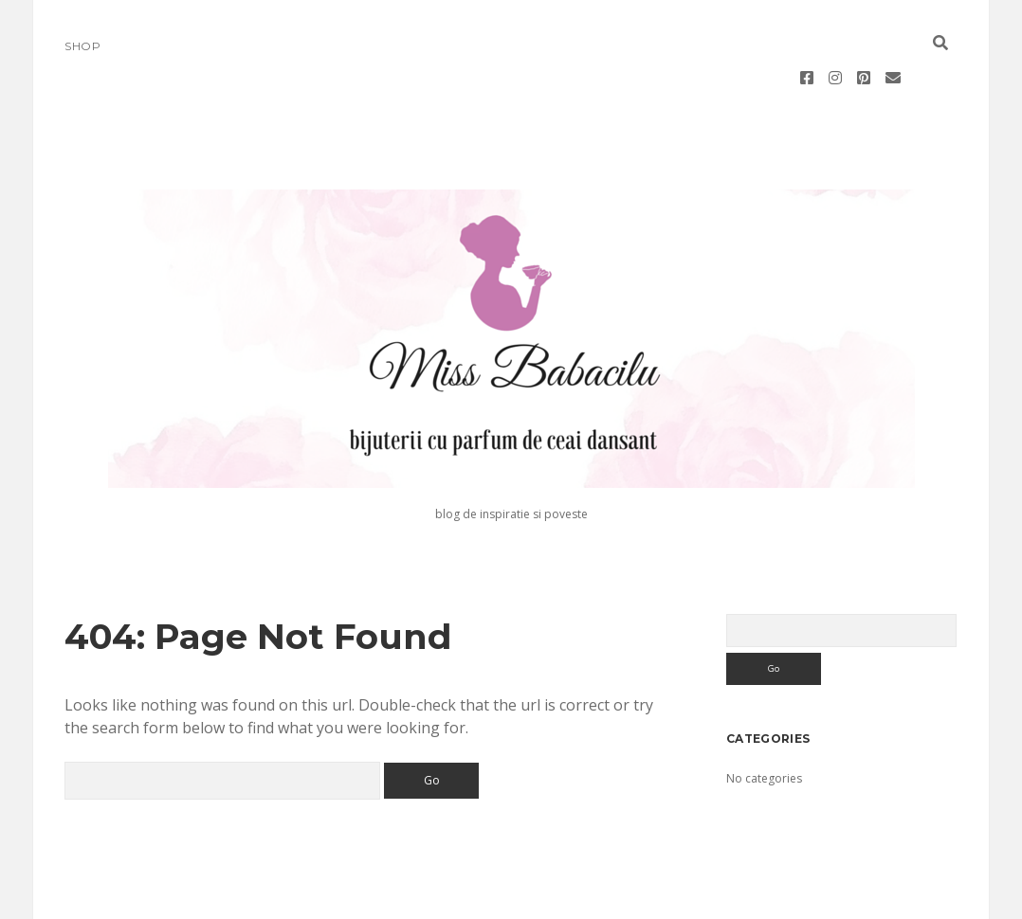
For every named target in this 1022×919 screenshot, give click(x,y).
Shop (82, 46)
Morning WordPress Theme (447, 898)
